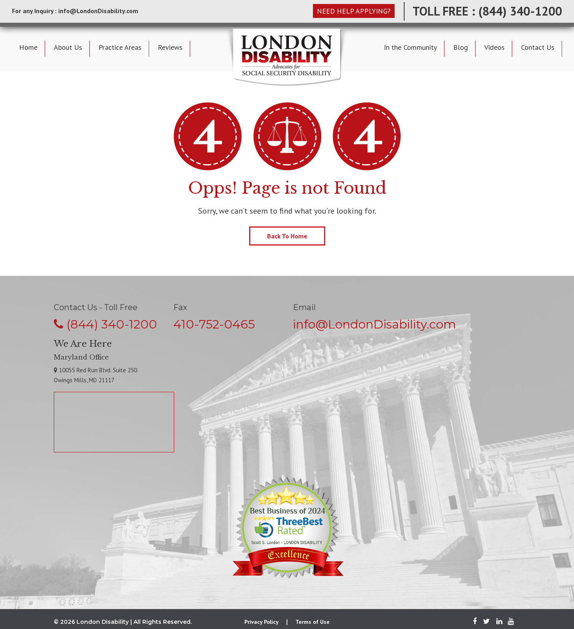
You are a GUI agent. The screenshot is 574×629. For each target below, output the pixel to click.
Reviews (170, 47)
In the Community (410, 47)
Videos (494, 47)
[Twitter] (486, 621)
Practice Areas (120, 47)
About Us (68, 47)
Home (28, 47)
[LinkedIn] (499, 621)
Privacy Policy (261, 621)
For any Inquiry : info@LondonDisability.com (75, 11)
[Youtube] (509, 621)
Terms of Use (312, 621)
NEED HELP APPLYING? (354, 11)
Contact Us (537, 47)
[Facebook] (475, 621)
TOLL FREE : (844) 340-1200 (487, 11)
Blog (460, 47)
